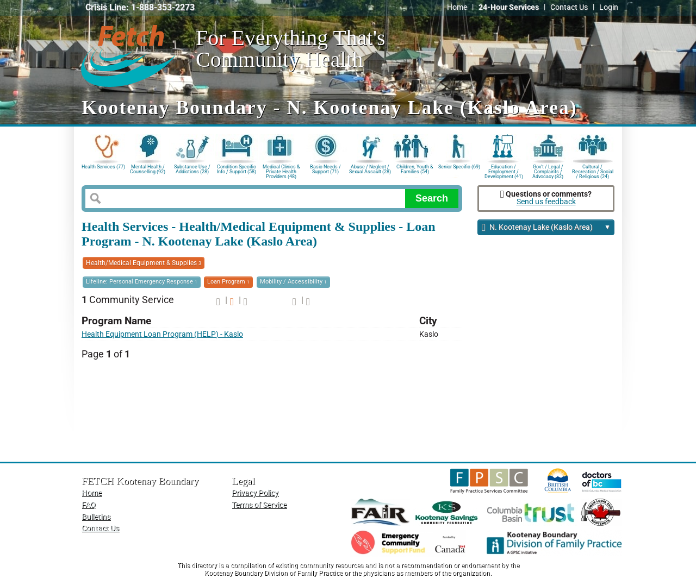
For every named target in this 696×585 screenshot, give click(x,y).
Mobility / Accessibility (293, 281)
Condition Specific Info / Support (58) (236, 169)
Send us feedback (546, 201)
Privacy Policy (255, 493)
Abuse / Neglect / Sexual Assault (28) (370, 169)
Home (457, 7)
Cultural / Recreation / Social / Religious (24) (592, 171)
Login (608, 7)
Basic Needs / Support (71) (325, 169)
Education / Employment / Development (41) (503, 171)
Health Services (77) (103, 166)
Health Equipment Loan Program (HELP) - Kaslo (162, 334)
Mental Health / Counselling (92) (147, 169)
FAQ (89, 504)
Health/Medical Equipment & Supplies (143, 263)
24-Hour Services (508, 7)
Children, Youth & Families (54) (414, 169)
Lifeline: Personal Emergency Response (141, 281)
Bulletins (96, 516)
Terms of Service (259, 504)
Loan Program (228, 281)
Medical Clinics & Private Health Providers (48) (281, 171)
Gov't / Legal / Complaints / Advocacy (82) (547, 171)
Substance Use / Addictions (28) (192, 169)
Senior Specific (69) (459, 166)
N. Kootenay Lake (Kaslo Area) (546, 228)
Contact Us (569, 7)
